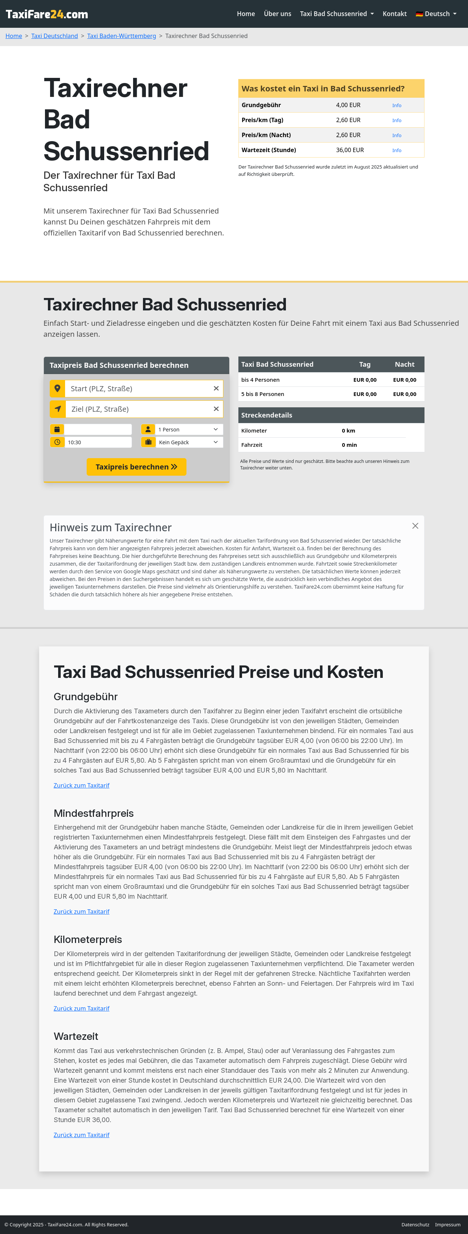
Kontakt (395, 14)
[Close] (415, 526)
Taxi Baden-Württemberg (121, 36)
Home (246, 14)
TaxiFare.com (46, 14)
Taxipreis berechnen (136, 467)
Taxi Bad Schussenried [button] (334, 14)
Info (396, 105)
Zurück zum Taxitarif (82, 785)
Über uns (277, 14)
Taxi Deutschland (54, 36)
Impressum (448, 1224)
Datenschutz (415, 1224)
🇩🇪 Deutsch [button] (434, 14)
